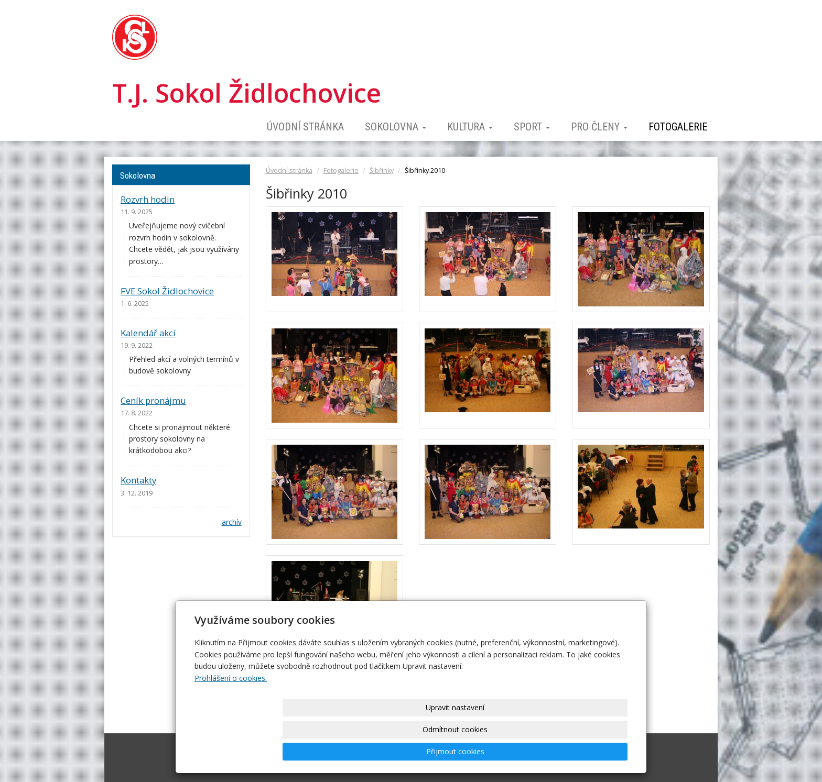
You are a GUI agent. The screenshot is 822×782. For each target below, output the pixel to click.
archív (232, 522)
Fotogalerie (677, 126)
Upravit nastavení (414, 751)
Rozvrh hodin (148, 199)
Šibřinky (382, 170)
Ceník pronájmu (153, 400)
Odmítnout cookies (501, 751)
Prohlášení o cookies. (230, 722)
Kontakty (138, 480)
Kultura (470, 126)
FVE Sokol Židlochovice (167, 291)
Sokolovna (395, 126)
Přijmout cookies (587, 751)
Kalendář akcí (148, 333)
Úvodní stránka (305, 126)
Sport (532, 126)
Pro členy (599, 126)
